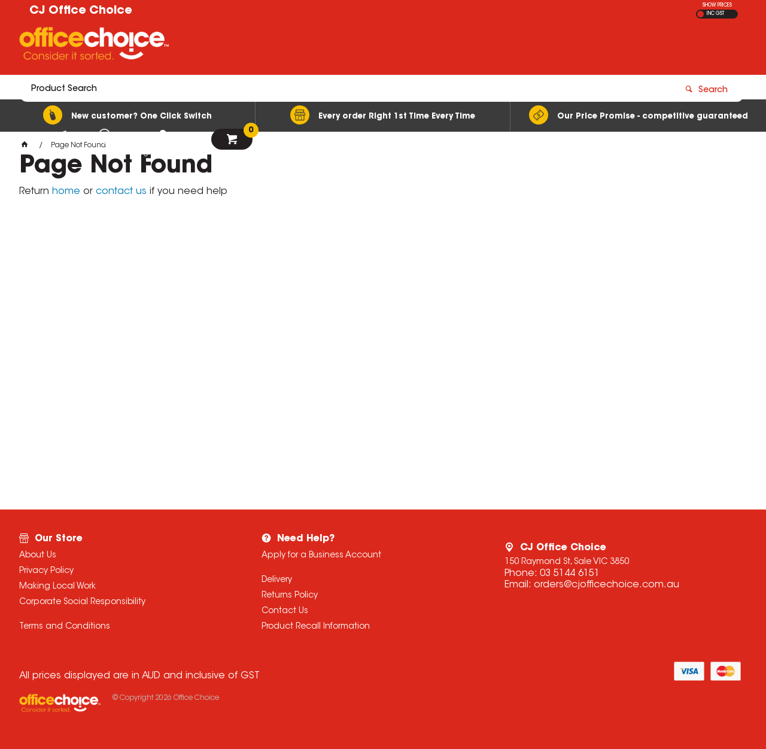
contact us (121, 191)
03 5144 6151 (570, 573)
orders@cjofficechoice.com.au (606, 585)
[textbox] (313, 46)
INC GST (715, 13)
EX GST (700, 14)
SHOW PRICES (717, 5)
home (66, 191)
